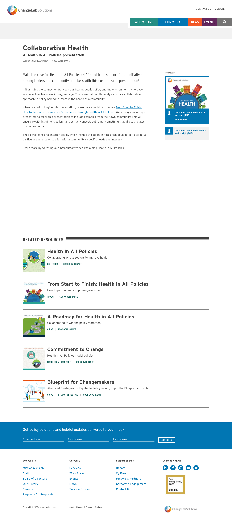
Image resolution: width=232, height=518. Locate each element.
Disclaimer (99, 507)
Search (224, 22)
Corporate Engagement (131, 484)
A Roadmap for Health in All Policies (90, 317)
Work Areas (76, 473)
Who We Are (144, 22)
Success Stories (79, 489)
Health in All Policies (72, 251)
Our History (30, 484)
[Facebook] (173, 468)
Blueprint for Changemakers (80, 382)
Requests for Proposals (38, 494)
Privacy (89, 507)
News (195, 22)
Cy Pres (121, 473)
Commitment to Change (75, 349)
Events (209, 22)
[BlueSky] (196, 468)
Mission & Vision (33, 468)
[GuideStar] (174, 483)
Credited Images (76, 507)
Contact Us (203, 8)
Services (75, 468)
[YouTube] (188, 468)
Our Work (173, 22)
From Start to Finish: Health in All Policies (98, 284)
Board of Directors (35, 478)
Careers (28, 489)
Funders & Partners (128, 478)
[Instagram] (180, 468)
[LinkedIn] (165, 468)
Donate (220, 8)
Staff (26, 473)
